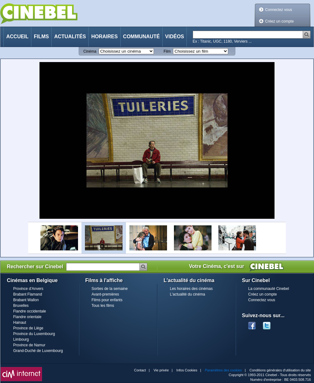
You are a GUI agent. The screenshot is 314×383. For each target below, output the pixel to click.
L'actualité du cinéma (187, 294)
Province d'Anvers (28, 288)
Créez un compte (279, 21)
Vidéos (174, 36)
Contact (140, 370)
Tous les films (103, 305)
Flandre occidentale (29, 311)
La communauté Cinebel (268, 288)
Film (167, 51)
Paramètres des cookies (223, 370)
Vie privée (161, 370)
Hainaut (19, 322)
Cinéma (89, 51)
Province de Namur (29, 345)
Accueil (17, 36)
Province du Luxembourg (34, 334)
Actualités (70, 36)
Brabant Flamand (27, 294)
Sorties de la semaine (110, 288)
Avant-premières (105, 294)
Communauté (141, 36)
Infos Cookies (186, 370)
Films (41, 36)
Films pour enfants (107, 300)
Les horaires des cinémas (191, 288)
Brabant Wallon (26, 300)
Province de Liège (28, 328)
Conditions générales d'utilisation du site (280, 370)
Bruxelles (21, 305)
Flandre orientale (27, 317)
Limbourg (21, 339)
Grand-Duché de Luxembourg (38, 351)
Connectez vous (278, 10)
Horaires (104, 36)
